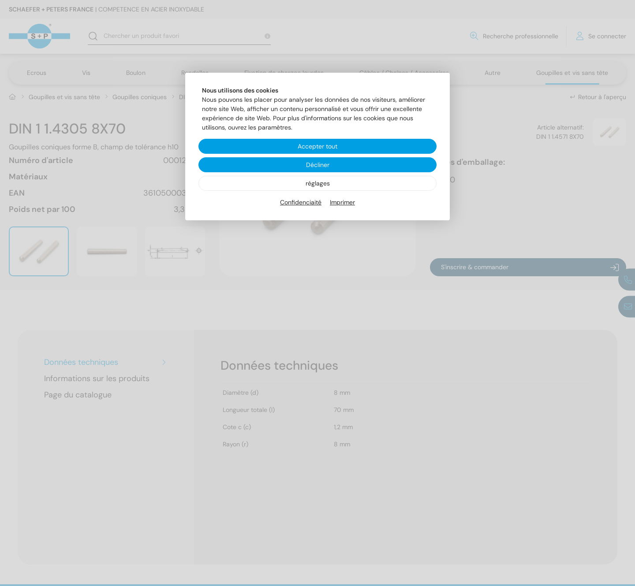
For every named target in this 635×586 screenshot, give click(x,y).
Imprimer (342, 202)
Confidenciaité (300, 202)
